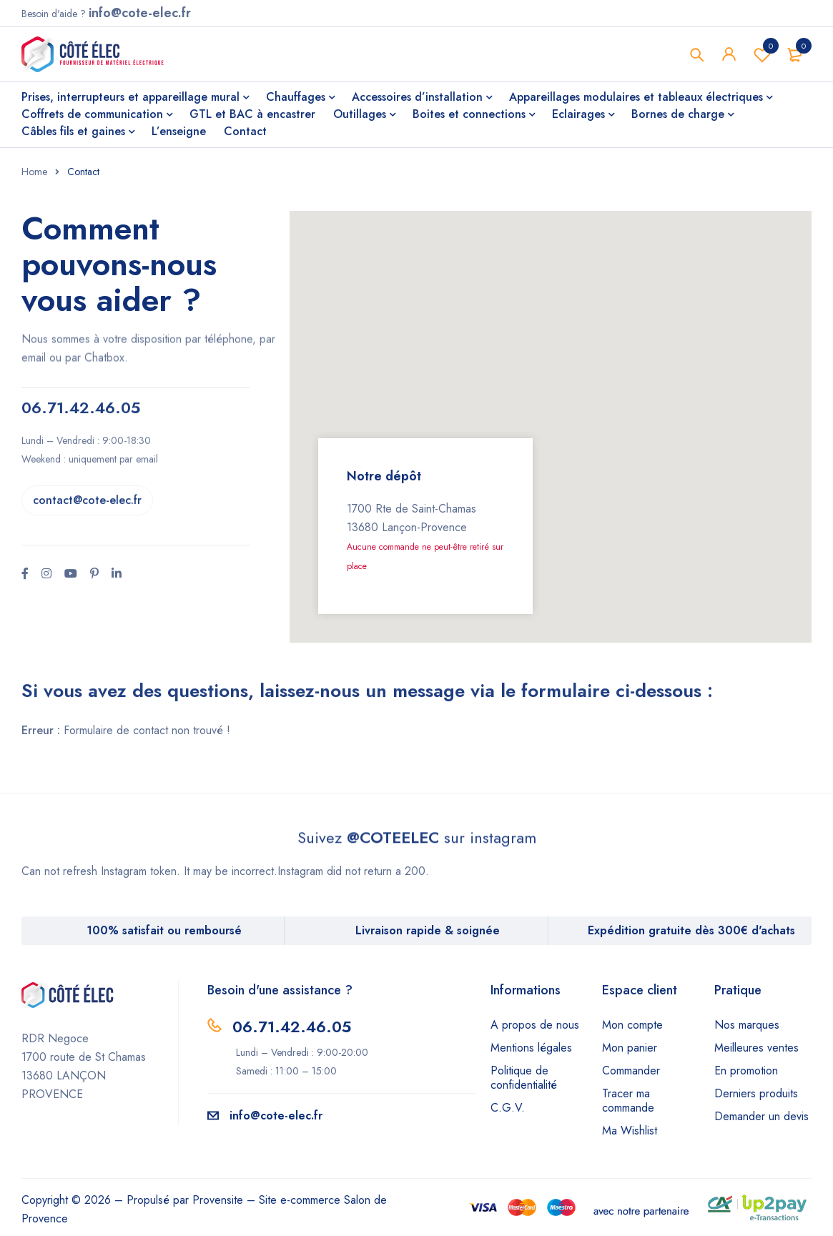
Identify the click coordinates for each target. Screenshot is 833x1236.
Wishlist (762, 54)
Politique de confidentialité (524, 1077)
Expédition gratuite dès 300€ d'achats (691, 930)
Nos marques (746, 1025)
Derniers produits (756, 1093)
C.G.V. (508, 1107)
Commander (631, 1070)
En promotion (746, 1070)
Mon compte (632, 1025)
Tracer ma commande (628, 1100)
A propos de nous (535, 1025)
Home (34, 171)
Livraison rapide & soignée (427, 930)
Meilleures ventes (756, 1047)
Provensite (217, 1200)
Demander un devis (761, 1116)
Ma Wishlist (629, 1130)
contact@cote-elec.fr (87, 425)
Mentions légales (531, 1047)
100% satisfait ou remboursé (164, 930)
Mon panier (629, 1047)
